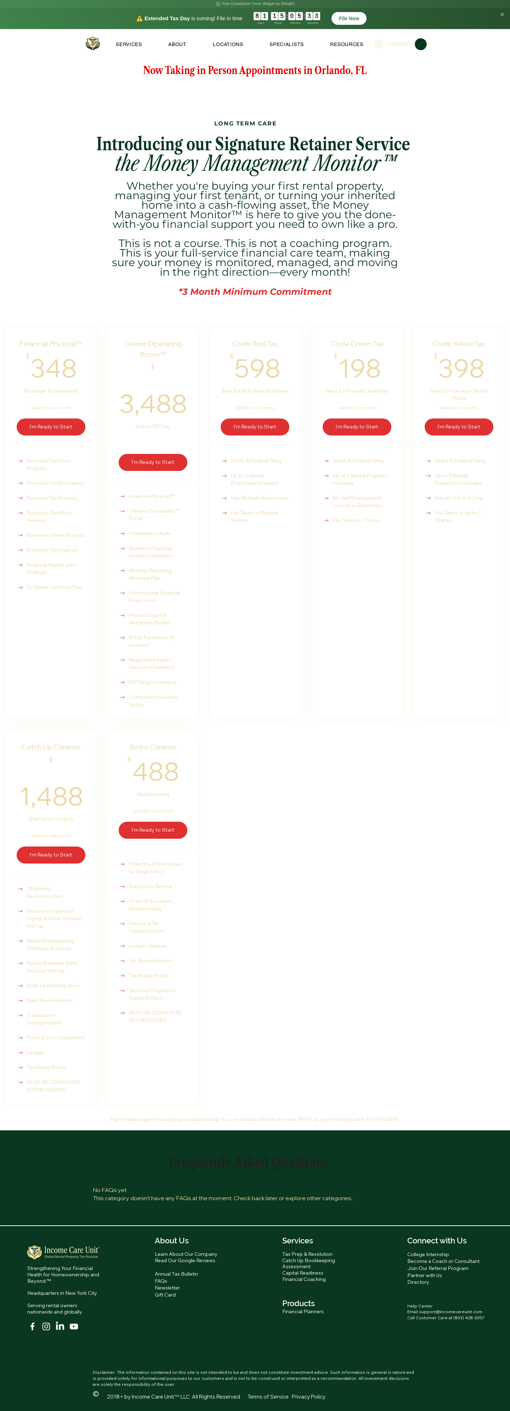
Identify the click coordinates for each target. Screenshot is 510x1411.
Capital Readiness (302, 1273)
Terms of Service (268, 1396)
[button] (129, 44)
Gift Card (165, 1295)
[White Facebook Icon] (32, 1326)
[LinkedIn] (60, 1326)
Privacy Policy (308, 1396)
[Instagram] (46, 1326)
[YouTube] (74, 1326)
